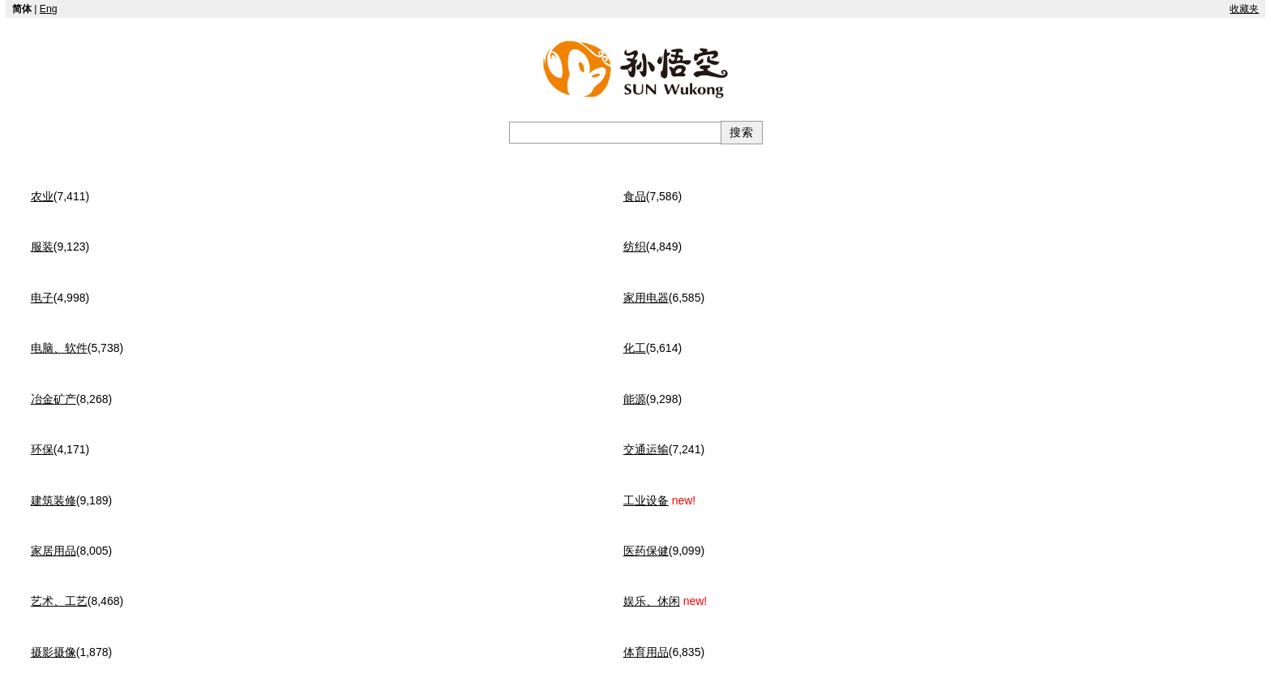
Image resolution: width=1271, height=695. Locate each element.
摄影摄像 (53, 652)
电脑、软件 (59, 347)
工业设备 (646, 500)
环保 (42, 449)
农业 (42, 196)
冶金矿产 (53, 399)
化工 (634, 347)
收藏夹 (1244, 9)
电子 (42, 297)
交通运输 (646, 449)
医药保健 (646, 550)
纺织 (634, 246)
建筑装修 (53, 500)
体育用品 (646, 652)
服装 (42, 246)
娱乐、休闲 (651, 600)
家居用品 (53, 550)
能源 (634, 399)
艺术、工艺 (59, 600)
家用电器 (646, 297)
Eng (49, 9)
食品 (634, 196)
